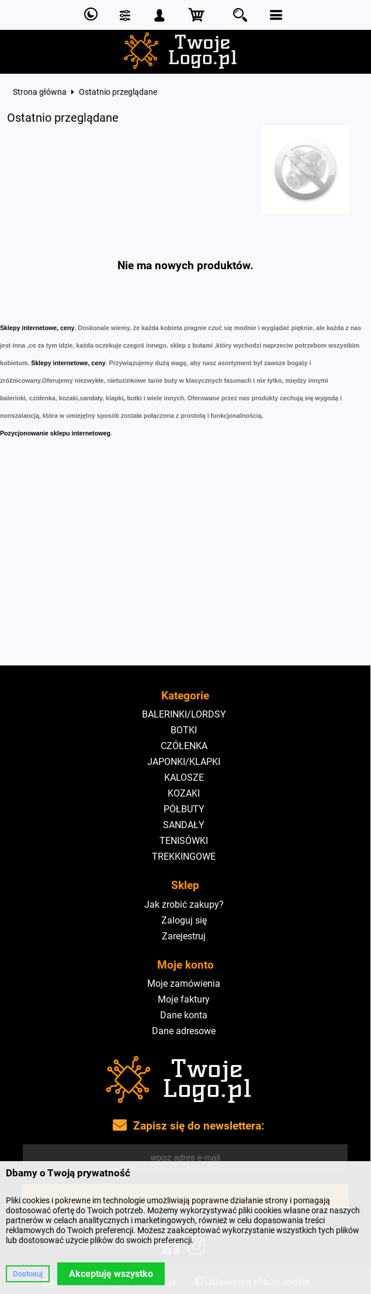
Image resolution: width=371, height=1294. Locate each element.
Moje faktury (184, 999)
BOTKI (184, 730)
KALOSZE (184, 777)
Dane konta (183, 1015)
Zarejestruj (184, 936)
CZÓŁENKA (184, 745)
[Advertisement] (185, 578)
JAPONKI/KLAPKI (183, 761)
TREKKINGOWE (184, 856)
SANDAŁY (183, 824)
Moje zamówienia (183, 983)
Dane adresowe (184, 1030)
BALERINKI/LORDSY (184, 714)
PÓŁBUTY (184, 809)
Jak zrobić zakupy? (184, 904)
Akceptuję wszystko (111, 1273)
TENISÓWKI (184, 840)
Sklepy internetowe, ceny (37, 327)
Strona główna (40, 92)
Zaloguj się (184, 920)
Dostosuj (28, 1273)
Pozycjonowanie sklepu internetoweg (55, 433)
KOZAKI (184, 793)
